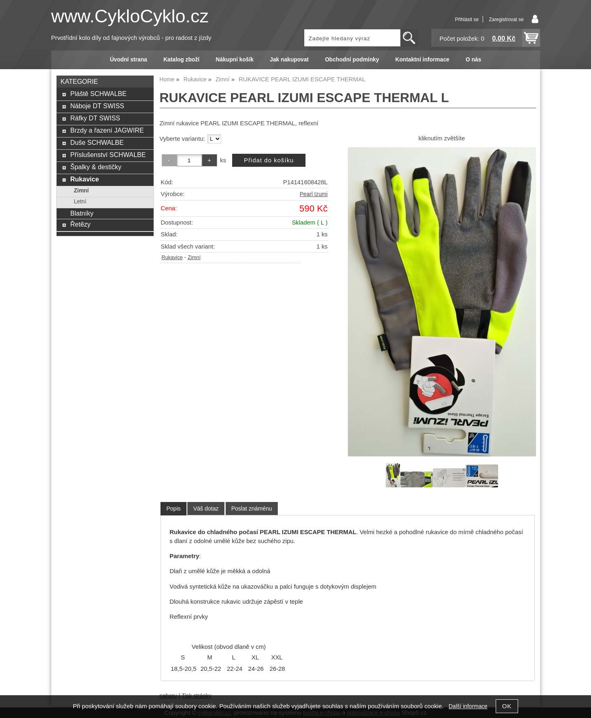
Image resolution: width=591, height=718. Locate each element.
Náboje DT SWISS (97, 105)
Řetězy (80, 224)
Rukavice (172, 257)
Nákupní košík (235, 60)
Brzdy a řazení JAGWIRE (107, 130)
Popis (173, 508)
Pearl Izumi (314, 194)
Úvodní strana (128, 60)
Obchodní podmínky (352, 60)
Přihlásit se (467, 19)
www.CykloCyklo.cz (130, 16)
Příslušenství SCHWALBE (107, 154)
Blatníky (81, 213)
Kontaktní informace (422, 60)
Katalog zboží (181, 60)
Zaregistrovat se (506, 19)
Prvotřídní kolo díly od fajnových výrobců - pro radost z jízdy (131, 38)
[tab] (173, 508)
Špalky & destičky (95, 166)
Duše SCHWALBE (96, 142)
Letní (80, 202)
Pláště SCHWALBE (98, 93)
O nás (473, 60)
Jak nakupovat (289, 60)
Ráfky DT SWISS (95, 118)
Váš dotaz (205, 508)
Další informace (467, 706)
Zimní (194, 257)
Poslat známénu (251, 508)
